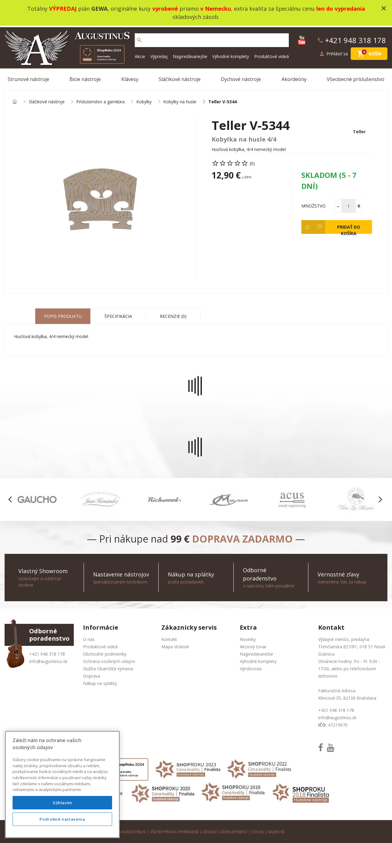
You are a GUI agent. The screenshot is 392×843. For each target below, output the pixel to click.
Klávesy (129, 77)
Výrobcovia (251, 667)
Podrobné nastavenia (62, 819)
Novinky (248, 638)
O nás (89, 638)
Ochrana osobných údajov (109, 660)
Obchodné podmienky (104, 653)
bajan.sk (277, 830)
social (258, 830)
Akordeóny (294, 77)
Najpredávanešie (256, 653)
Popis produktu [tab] (63, 315)
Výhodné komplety (230, 55)
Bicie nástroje (85, 77)
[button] (12, 498)
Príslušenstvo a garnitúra (101, 100)
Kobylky (145, 100)
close (383, 8)
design (209, 830)
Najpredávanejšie (190, 55)
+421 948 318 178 (47, 653)
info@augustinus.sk (48, 660)
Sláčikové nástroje (180, 77)
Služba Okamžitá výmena (108, 667)
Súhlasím (62, 802)
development (233, 830)
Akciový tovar (253, 645)
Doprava (91, 675)
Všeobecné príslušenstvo (355, 77)
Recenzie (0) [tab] (173, 315)
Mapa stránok (175, 645)
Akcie (140, 55)
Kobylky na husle (181, 100)
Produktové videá (271, 55)
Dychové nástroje (241, 77)
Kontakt (169, 638)
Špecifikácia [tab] (118, 315)
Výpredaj (159, 55)
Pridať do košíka (348, 228)
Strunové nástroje (28, 77)
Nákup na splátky (100, 682)
